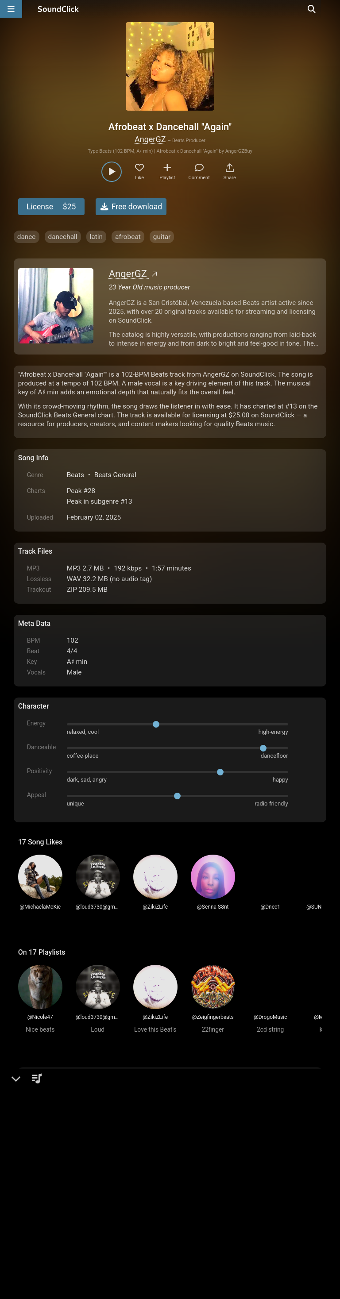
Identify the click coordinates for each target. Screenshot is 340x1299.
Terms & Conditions (99, 1199)
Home (32, 1199)
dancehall (62, 237)
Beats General (115, 475)
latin (96, 237)
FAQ (55, 1199)
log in (85, 1101)
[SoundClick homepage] (58, 9)
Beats (75, 475)
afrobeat (128, 237)
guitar (162, 237)
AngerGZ (150, 139)
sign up (53, 1101)
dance (26, 237)
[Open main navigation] (11, 9)
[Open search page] (331, 9)
